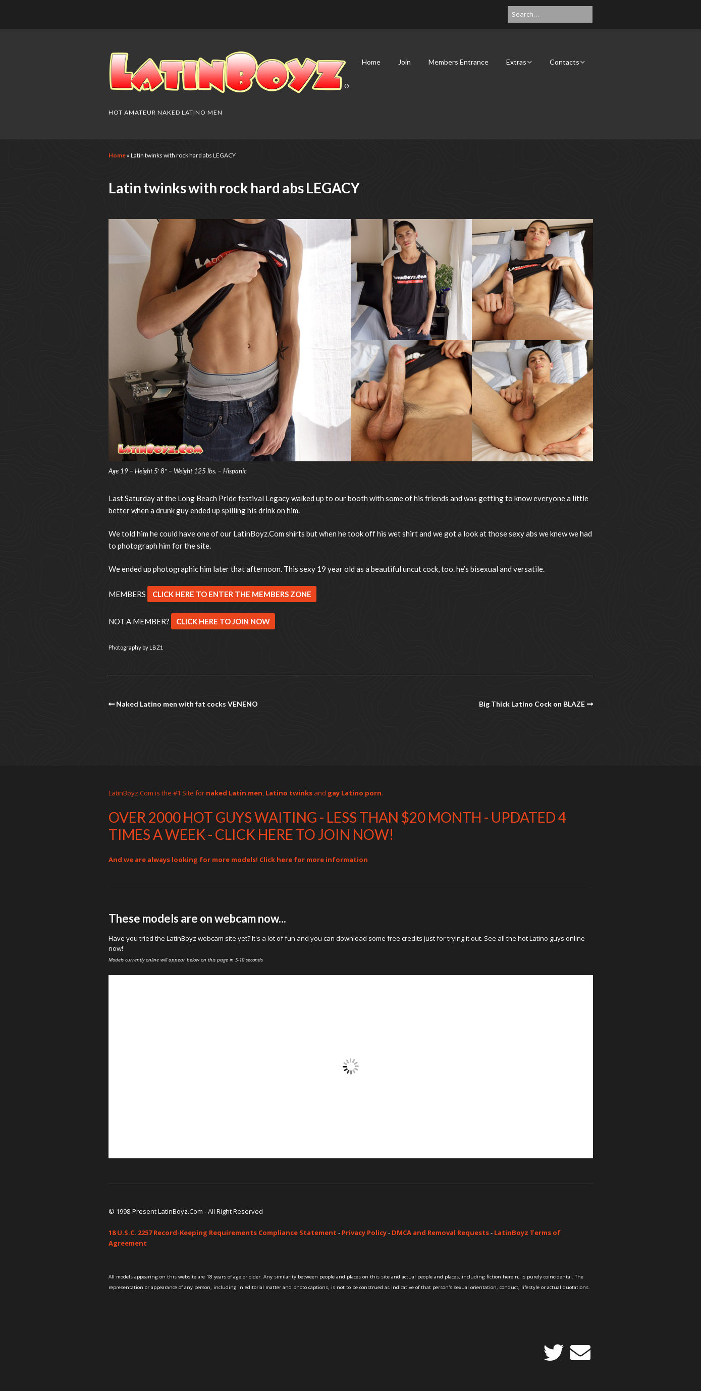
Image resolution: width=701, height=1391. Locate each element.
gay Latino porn (355, 792)
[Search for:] (550, 14)
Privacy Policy (364, 1232)
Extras (516, 62)
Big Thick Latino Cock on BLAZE (532, 704)
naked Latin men (234, 792)
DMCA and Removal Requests (440, 1232)
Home (371, 62)
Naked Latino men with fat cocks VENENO (187, 704)
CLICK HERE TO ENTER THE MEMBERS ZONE (231, 594)
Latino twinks (288, 792)
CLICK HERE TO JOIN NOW (223, 621)
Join (404, 62)
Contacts (564, 62)
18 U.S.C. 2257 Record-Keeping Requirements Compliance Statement (223, 1232)
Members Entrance (458, 62)
